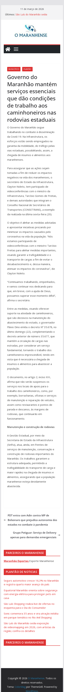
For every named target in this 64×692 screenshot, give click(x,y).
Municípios (14, 69)
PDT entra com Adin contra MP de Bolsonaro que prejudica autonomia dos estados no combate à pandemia (30, 520)
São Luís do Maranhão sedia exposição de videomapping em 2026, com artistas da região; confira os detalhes (29, 627)
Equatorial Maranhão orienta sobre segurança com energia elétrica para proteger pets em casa (30, 594)
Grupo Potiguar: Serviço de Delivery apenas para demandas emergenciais (35, 535)
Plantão (27, 69)
